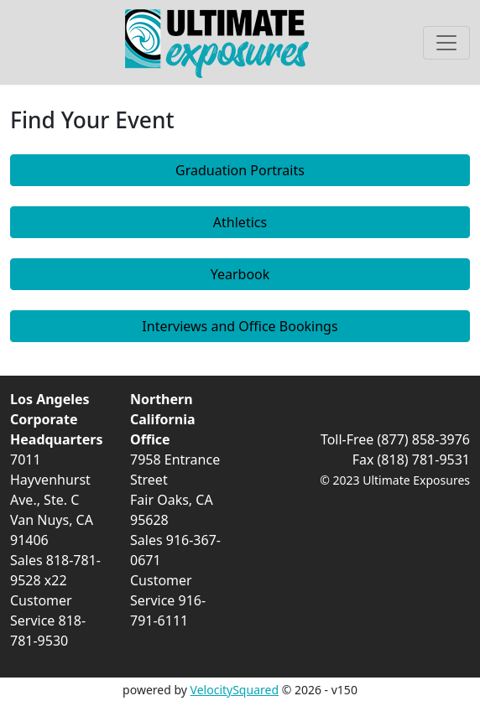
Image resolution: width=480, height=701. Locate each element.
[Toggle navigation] (446, 43)
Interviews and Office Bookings (239, 326)
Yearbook (240, 274)
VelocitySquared (234, 690)
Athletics (240, 222)
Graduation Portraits (240, 170)
